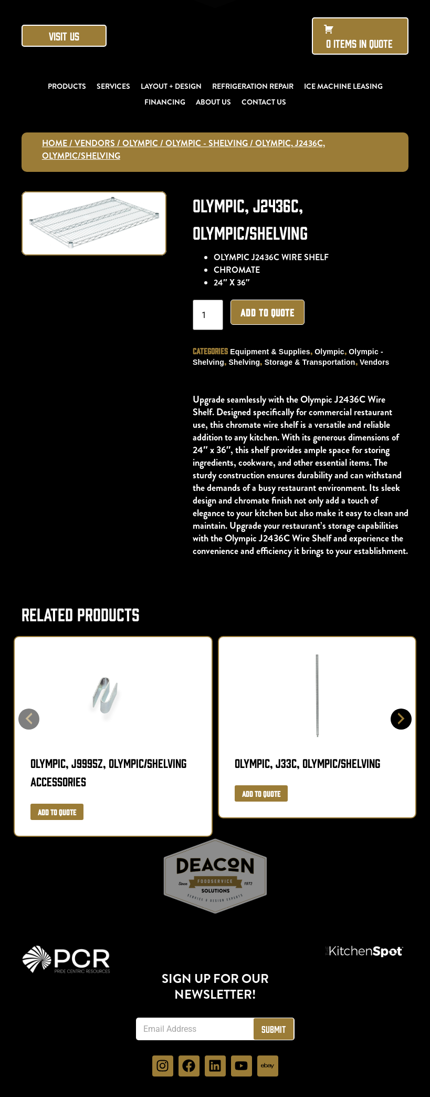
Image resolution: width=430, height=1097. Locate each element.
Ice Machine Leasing (343, 86)
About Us (213, 102)
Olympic (140, 143)
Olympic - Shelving (206, 143)
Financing (164, 102)
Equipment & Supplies (273, 351)
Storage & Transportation (313, 362)
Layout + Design (171, 86)
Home (54, 143)
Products (67, 86)
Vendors (95, 143)
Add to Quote (271, 312)
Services (113, 86)
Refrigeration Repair (252, 86)
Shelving (248, 362)
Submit (273, 1028)
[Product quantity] (211, 315)
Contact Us (264, 102)
